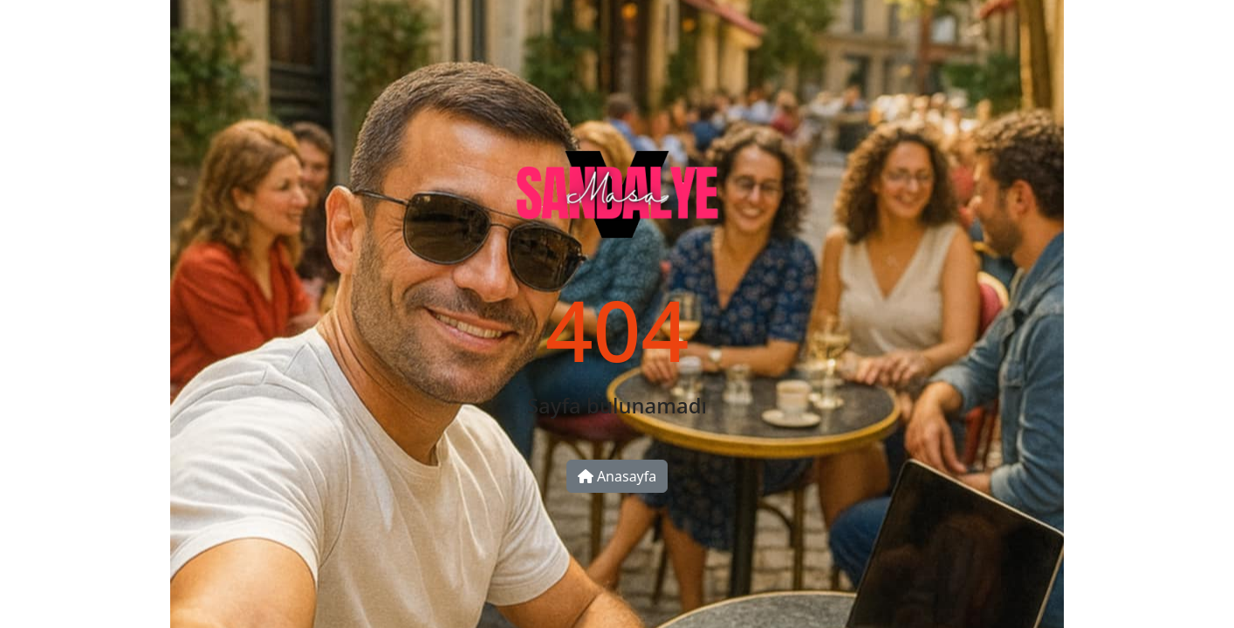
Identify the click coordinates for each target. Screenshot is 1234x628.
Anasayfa (617, 476)
